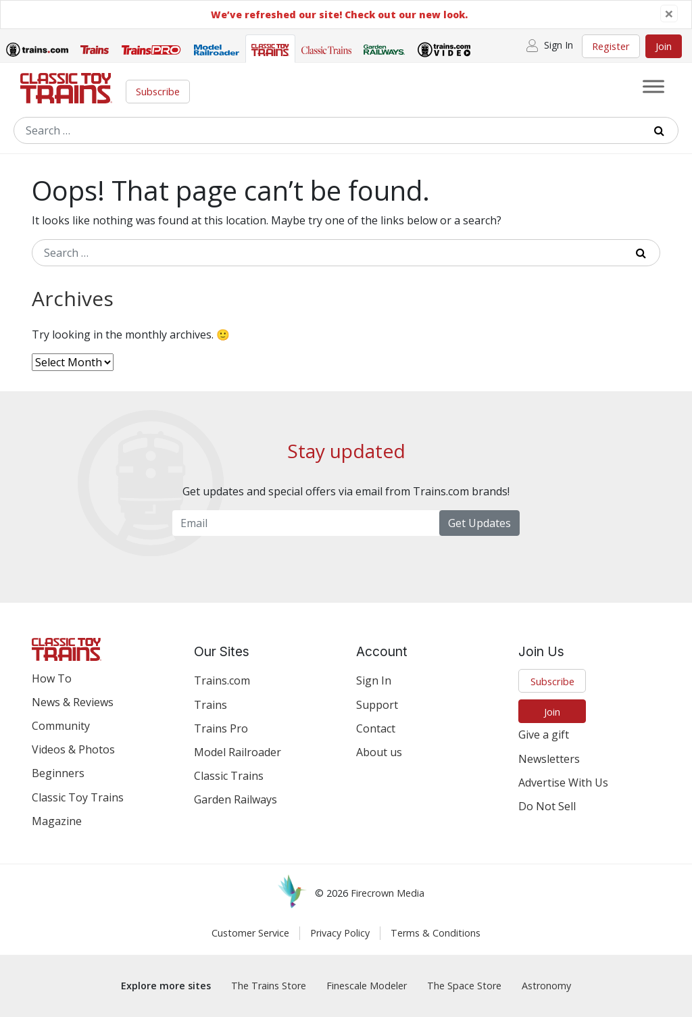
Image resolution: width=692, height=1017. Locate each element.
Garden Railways (235, 799)
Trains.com (222, 680)
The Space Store (464, 985)
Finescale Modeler (366, 985)
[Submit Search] (664, 130)
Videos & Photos (73, 749)
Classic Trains (229, 775)
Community (61, 725)
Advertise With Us (563, 782)
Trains (210, 704)
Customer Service (250, 932)
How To (52, 678)
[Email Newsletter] (305, 523)
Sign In (373, 680)
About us (379, 752)
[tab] (37, 51)
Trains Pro (221, 728)
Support (377, 704)
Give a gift (543, 734)
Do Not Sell (547, 806)
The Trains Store (268, 985)
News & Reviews (73, 702)
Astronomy (546, 985)
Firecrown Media (387, 893)
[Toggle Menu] (653, 86)
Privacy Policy (340, 932)
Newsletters (549, 758)
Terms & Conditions (435, 932)
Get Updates (479, 523)
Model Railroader (237, 752)
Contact (375, 728)
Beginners (58, 773)
